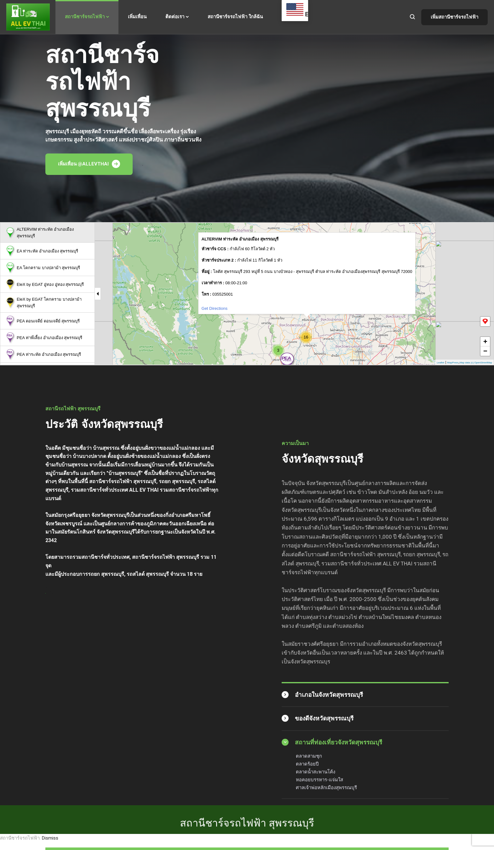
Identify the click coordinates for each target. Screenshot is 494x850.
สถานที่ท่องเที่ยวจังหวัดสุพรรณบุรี (338, 742)
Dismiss (50, 838)
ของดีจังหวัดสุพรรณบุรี (324, 718)
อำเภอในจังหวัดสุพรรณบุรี (329, 694)
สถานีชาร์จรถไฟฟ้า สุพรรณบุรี (247, 784)
